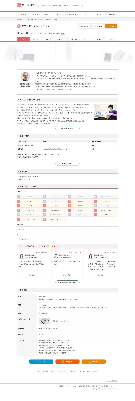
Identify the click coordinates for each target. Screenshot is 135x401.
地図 (62, 33)
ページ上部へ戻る (113, 380)
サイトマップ (114, 386)
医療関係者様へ (111, 14)
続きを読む (32, 275)
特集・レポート (73, 14)
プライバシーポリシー (72, 386)
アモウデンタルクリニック (62, 321)
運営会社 (61, 386)
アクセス (81, 371)
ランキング (36, 14)
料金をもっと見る (67, 163)
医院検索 (23, 14)
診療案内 (53, 371)
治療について (48, 14)
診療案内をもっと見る (67, 128)
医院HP (95, 371)
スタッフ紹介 (63, 371)
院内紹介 (45, 371)
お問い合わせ (106, 386)
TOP (38, 371)
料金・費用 (72, 371)
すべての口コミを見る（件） (67, 282)
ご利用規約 (82, 386)
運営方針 (88, 386)
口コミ (86, 14)
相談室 (99, 14)
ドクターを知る (61, 14)
